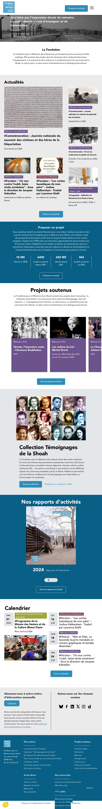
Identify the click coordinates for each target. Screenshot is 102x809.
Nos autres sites (62, 775)
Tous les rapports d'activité (51, 589)
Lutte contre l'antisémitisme (85, 768)
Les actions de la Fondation (35, 748)
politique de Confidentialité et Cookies (25, 726)
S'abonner (12, 703)
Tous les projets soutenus (51, 381)
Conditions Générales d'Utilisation (68, 803)
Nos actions (29, 742)
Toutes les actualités (51, 214)
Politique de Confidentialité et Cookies (36, 803)
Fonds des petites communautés (37, 765)
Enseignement (80, 758)
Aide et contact (30, 782)
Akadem (89, 788)
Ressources (28, 788)
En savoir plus (20, 36)
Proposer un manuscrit (58, 484)
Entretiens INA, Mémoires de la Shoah (39, 755)
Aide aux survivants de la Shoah (68, 782)
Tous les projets (80, 748)
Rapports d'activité (31, 785)
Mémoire (78, 755)
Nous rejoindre (30, 792)
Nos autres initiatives (32, 768)
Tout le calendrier (61, 673)
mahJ (57, 791)
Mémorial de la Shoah (64, 799)
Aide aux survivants (82, 765)
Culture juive (79, 761)
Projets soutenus (82, 742)
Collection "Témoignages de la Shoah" (40, 752)
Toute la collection (31, 484)
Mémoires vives (61, 785)
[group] (51, 544)
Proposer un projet (76, 8)
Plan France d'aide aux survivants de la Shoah (42, 758)
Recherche (78, 752)
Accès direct (30, 775)
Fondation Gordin (31, 761)
